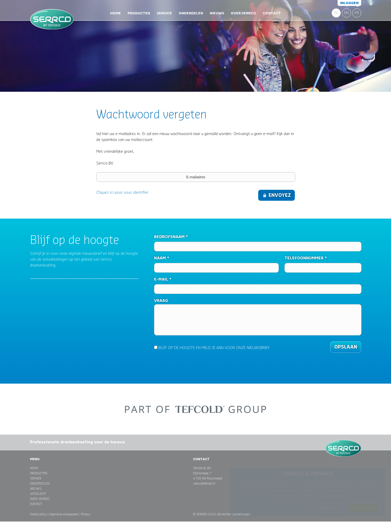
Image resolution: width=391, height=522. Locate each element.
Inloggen (349, 3)
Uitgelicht (38, 493)
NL (336, 13)
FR (357, 13)
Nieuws (217, 13)
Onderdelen (191, 13)
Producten (139, 13)
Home (115, 13)
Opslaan (345, 347)
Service (164, 13)
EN (346, 13)
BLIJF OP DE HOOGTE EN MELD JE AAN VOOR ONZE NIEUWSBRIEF (212, 348)
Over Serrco (243, 13)
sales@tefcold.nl (204, 483)
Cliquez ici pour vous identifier (122, 193)
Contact (272, 13)
